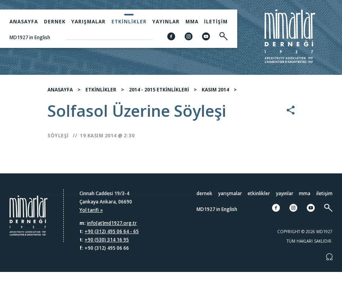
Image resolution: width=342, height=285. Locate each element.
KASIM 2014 (215, 92)
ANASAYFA (60, 92)
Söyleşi (58, 138)
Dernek (55, 21)
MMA (191, 21)
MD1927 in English (29, 37)
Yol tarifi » (91, 210)
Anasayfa (23, 21)
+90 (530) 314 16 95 (107, 239)
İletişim (216, 21)
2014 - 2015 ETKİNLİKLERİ (159, 92)
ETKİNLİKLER (100, 92)
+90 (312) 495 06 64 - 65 (112, 231)
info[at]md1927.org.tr (112, 223)
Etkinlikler (129, 21)
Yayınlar (166, 21)
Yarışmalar (88, 21)
